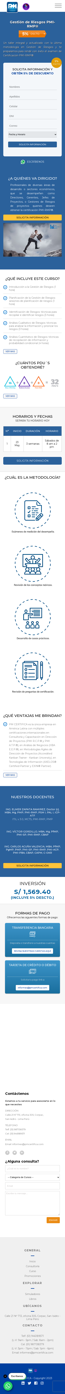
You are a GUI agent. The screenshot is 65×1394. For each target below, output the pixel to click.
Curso (32, 1271)
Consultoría (32, 1266)
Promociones (32, 1276)
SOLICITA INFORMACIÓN (32, 217)
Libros (32, 1299)
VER (8, 351)
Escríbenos (32, 162)
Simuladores (32, 1294)
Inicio (32, 1261)
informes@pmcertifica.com (32, 987)
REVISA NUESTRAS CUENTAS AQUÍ (32, 951)
